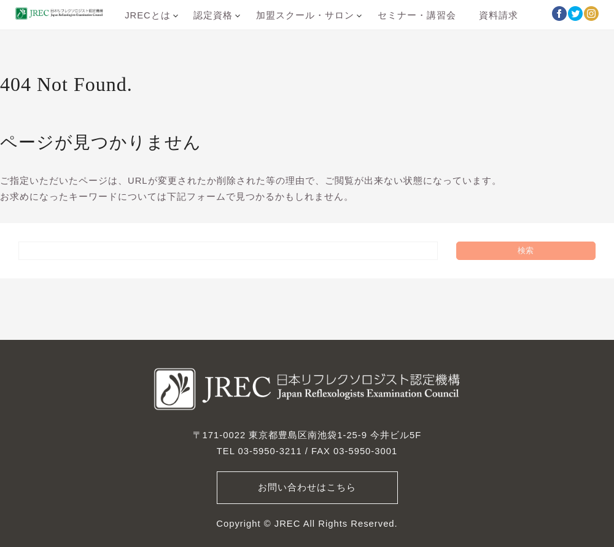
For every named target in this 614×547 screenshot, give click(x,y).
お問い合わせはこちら (307, 487)
